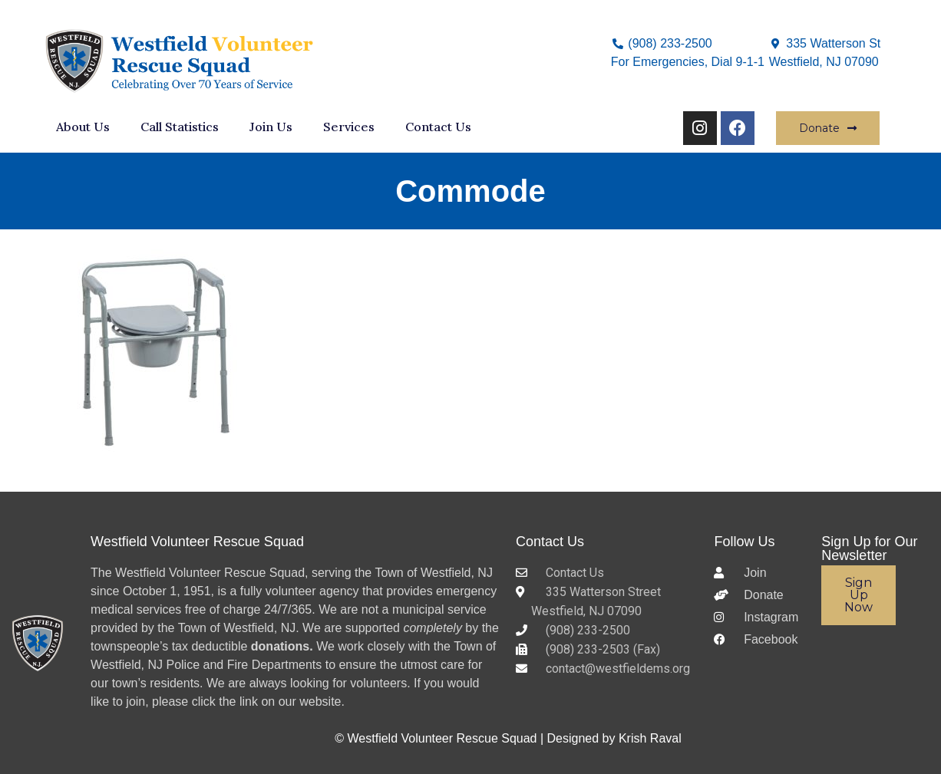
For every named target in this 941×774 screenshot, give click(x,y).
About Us (83, 126)
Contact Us (438, 126)
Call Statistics (179, 126)
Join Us (270, 126)
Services (349, 126)
